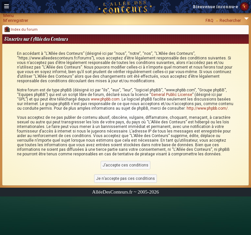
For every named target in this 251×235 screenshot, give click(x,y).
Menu (8, 15)
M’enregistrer (15, 20)
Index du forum (21, 29)
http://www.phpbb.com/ (207, 108)
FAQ (209, 20)
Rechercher (230, 20)
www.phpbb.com (105, 99)
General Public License (171, 94)
